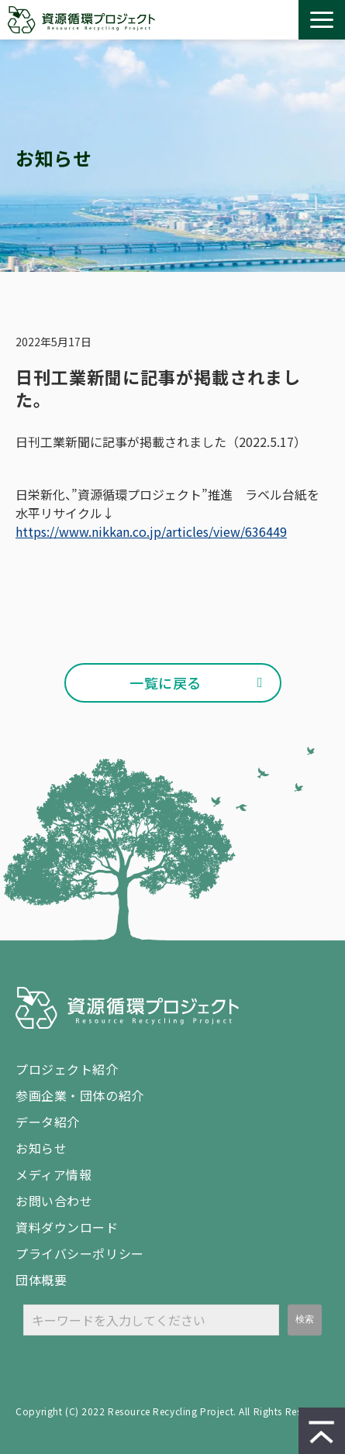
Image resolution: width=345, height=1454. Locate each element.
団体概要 (41, 1279)
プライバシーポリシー (80, 1253)
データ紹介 (48, 1121)
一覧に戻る (165, 682)
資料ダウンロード (250, 20)
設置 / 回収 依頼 (280, 20)
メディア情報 (53, 1174)
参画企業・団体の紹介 (80, 1095)
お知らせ (41, 1148)
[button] (321, 20)
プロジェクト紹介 (67, 1069)
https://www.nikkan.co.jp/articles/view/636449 (151, 531)
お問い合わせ (221, 20)
